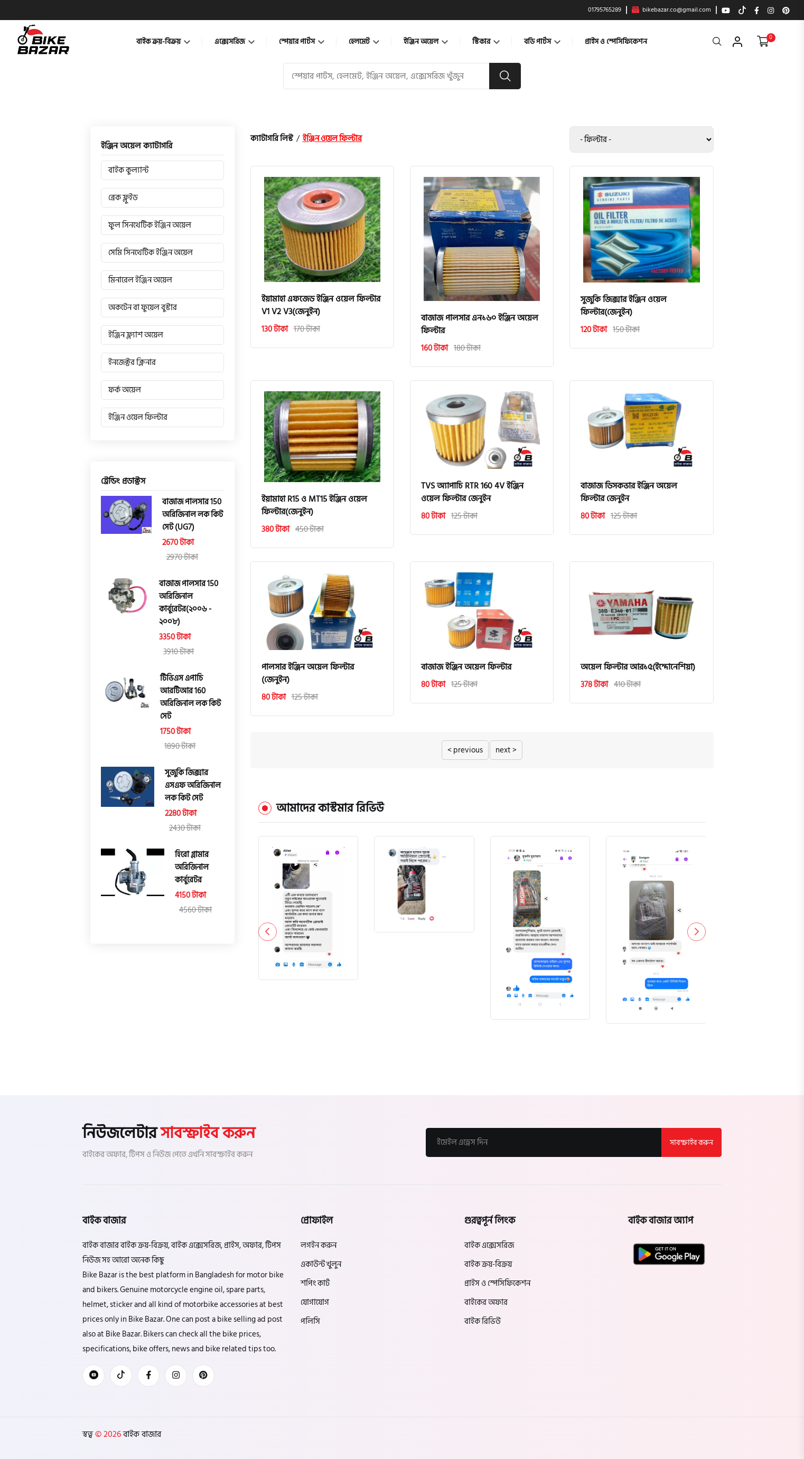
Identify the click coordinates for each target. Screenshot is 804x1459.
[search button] (505, 76)
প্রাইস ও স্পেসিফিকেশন (616, 41)
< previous (465, 750)
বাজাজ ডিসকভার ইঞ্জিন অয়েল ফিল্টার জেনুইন (629, 492)
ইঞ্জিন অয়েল (426, 41)
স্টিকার (486, 41)
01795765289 (604, 10)
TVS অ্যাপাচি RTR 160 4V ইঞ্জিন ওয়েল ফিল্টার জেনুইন (472, 492)
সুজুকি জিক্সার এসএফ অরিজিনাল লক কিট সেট (193, 786)
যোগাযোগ (315, 1302)
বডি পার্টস (542, 41)
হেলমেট (364, 41)
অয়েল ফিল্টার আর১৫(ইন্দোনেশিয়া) (638, 667)
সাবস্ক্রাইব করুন (691, 1142)
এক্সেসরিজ (234, 41)
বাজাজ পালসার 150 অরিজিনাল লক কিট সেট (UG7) (192, 515)
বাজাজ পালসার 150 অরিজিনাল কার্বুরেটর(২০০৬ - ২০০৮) (188, 603)
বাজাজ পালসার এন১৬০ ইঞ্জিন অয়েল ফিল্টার (479, 324)
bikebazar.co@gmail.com (671, 10)
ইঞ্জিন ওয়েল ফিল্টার (332, 138)
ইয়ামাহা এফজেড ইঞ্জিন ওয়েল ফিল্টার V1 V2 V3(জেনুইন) (320, 305)
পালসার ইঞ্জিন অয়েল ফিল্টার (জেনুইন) (307, 673)
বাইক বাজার (141, 1434)
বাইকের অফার (486, 1302)
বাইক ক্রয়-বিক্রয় (163, 41)
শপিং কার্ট (315, 1283)
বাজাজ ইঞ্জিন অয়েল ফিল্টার (466, 667)
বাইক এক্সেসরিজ (489, 1245)
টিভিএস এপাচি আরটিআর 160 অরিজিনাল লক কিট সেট (190, 697)
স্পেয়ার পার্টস (301, 41)
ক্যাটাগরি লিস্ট (271, 138)
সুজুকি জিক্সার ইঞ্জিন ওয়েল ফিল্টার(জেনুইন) (624, 305)
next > (506, 750)
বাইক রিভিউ (482, 1321)
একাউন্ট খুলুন (321, 1264)
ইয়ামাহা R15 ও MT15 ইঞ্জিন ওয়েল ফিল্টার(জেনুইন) (314, 505)
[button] (696, 932)
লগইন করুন (318, 1245)
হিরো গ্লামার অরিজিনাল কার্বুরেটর (192, 868)
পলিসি (310, 1321)
